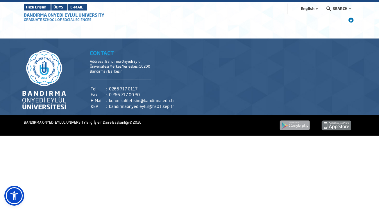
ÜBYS (66, 7)
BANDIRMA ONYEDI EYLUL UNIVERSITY (64, 15)
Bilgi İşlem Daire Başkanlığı (107, 122)
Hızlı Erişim (38, 7)
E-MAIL (93, 7)
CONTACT (102, 53)
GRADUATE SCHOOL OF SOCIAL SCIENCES (57, 19)
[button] (14, 195)
